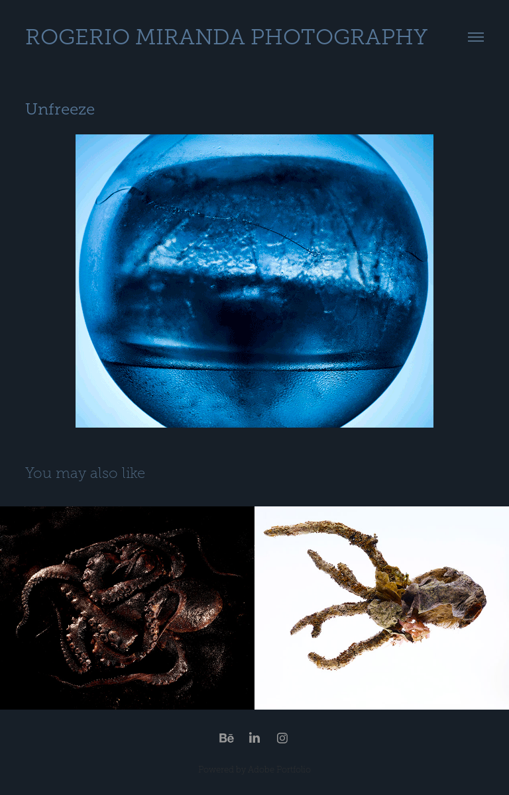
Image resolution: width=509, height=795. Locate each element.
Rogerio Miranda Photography (226, 37)
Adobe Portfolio (279, 769)
